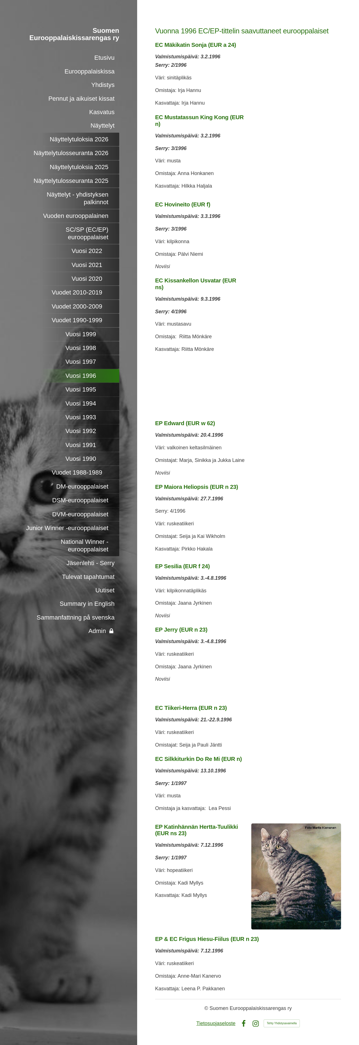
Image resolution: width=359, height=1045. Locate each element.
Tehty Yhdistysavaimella (282, 1023)
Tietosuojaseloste (215, 1023)
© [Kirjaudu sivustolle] (207, 1008)
